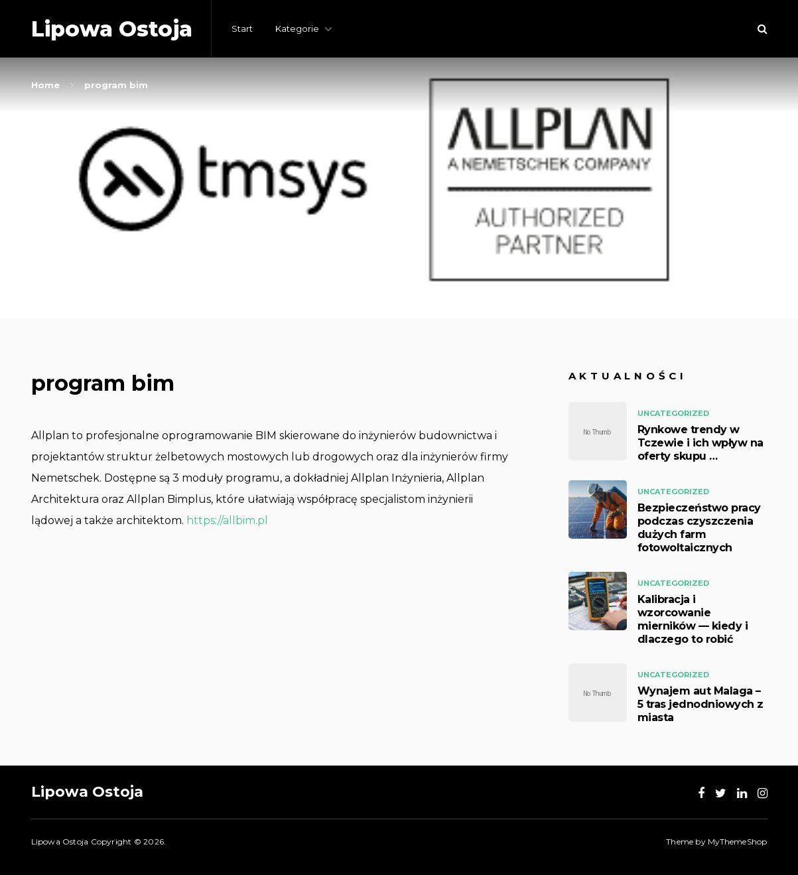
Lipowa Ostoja (111, 29)
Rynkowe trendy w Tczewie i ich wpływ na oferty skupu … (700, 442)
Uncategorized (673, 413)
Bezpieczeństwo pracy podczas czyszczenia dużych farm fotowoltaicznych (699, 528)
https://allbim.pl (227, 520)
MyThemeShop (737, 841)
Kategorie (297, 28)
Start (242, 28)
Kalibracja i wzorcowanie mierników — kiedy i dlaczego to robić (692, 619)
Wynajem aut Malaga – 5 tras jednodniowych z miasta (700, 704)
